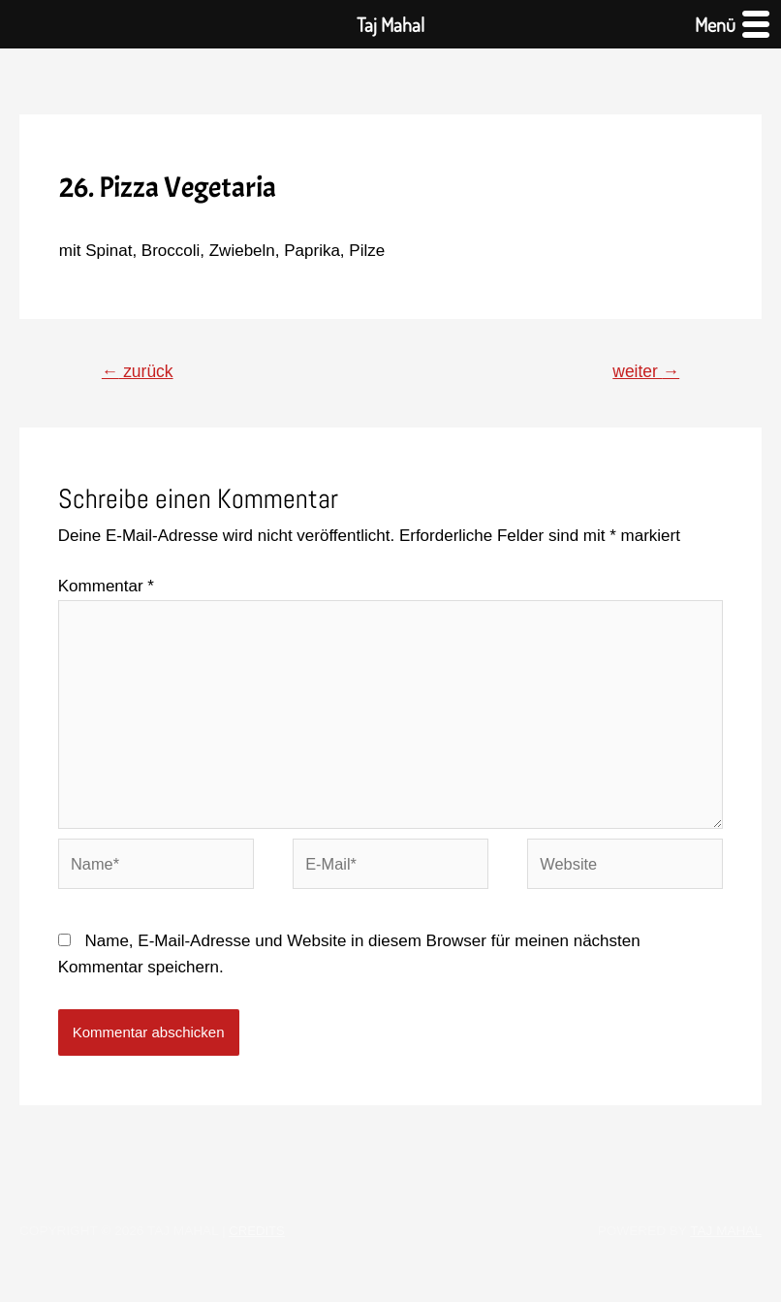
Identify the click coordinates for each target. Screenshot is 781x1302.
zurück (140, 372)
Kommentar (106, 588)
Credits (258, 1243)
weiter (644, 372)
